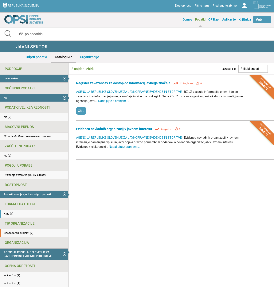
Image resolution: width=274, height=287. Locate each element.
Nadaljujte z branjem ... (113, 101)
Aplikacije (229, 19)
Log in (244, 5)
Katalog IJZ (63, 57)
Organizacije (89, 57)
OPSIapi (213, 19)
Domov (187, 19)
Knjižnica (245, 19)
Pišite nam (201, 5)
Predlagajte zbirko (225, 5)
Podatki (200, 19)
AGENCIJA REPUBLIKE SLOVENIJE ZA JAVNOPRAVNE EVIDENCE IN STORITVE (129, 92)
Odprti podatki (36, 57)
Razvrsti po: (228, 68)
